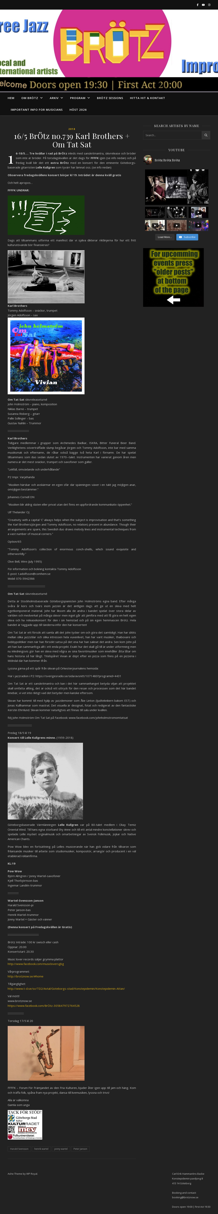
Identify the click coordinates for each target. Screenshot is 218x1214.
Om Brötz (29, 98)
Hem (11, 98)
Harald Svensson (19, 1148)
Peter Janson (80, 1148)
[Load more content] (165, 237)
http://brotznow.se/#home (25, 976)
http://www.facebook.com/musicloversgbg (36, 964)
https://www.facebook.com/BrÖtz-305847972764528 (44, 1006)
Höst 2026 (78, 109)
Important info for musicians (37, 109)
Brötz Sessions (110, 98)
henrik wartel (41, 1148)
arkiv (54, 98)
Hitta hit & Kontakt (147, 98)
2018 (71, 129)
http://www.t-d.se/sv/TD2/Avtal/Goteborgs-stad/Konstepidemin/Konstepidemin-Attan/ (66, 988)
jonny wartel (61, 1148)
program (77, 98)
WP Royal (31, 1173)
